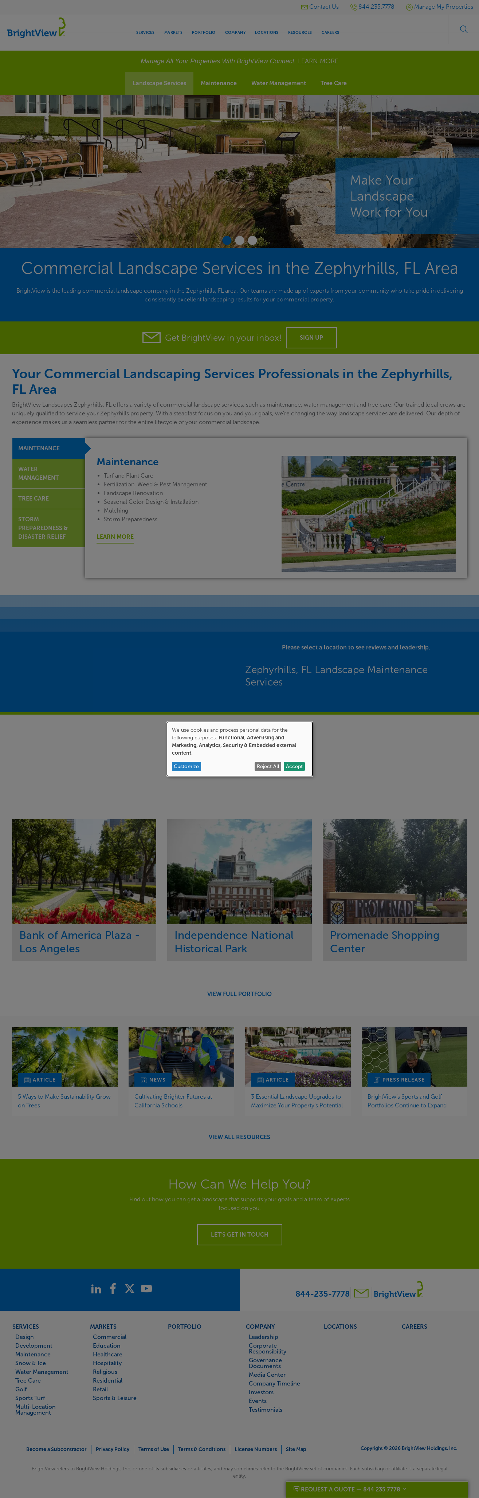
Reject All (268, 766)
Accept (294, 766)
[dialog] (240, 749)
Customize (186, 766)
